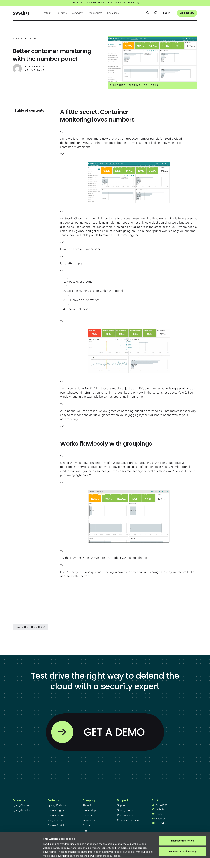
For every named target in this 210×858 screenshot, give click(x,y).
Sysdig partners (56, 805)
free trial (137, 572)
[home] (21, 13)
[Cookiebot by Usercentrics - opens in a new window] (21, 851)
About (111, 838)
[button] (46, 13)
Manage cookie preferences (59, 851)
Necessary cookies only (183, 826)
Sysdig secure (21, 805)
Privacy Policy (88, 838)
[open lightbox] (129, 182)
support (121, 805)
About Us (88, 805)
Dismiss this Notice (182, 815)
